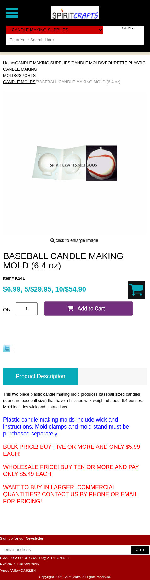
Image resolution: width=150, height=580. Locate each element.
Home (8, 62)
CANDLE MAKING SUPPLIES (42, 62)
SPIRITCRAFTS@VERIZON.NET (44, 558)
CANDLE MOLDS (88, 62)
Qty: (7, 309)
